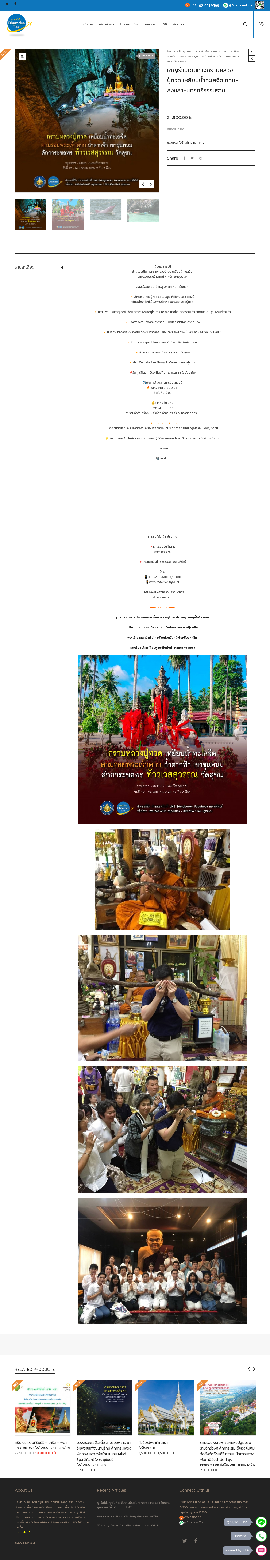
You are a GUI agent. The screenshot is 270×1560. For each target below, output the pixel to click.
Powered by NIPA (237, 1550)
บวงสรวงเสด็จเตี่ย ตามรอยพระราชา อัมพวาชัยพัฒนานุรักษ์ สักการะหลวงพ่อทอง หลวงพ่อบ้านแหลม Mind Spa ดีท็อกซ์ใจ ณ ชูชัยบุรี (104, 1451)
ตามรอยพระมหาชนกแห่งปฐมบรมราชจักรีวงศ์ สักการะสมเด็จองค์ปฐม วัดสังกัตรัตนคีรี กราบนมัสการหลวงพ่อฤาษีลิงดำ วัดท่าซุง (227, 1451)
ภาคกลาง (58, 1448)
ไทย (67, 1448)
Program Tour (24, 1448)
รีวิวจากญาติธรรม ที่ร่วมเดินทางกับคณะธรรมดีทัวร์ (127, 1525)
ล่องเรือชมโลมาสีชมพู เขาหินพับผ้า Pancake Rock (162, 648)
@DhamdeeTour (194, 1522)
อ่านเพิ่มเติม (24, 1532)
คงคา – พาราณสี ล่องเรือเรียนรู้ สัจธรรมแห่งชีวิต (127, 1516)
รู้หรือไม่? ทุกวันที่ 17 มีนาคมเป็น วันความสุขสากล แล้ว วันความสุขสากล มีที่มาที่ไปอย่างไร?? (133, 1505)
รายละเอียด (25, 267)
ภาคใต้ (225, 51)
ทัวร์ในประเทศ (209, 51)
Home (171, 51)
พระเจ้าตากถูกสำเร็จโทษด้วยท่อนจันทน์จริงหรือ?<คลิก (162, 637)
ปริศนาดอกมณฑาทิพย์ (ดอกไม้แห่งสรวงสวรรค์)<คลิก (162, 627)
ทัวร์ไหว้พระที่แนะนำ (153, 1442)
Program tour (188, 51)
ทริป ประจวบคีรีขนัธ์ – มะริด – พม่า (41, 1442)
